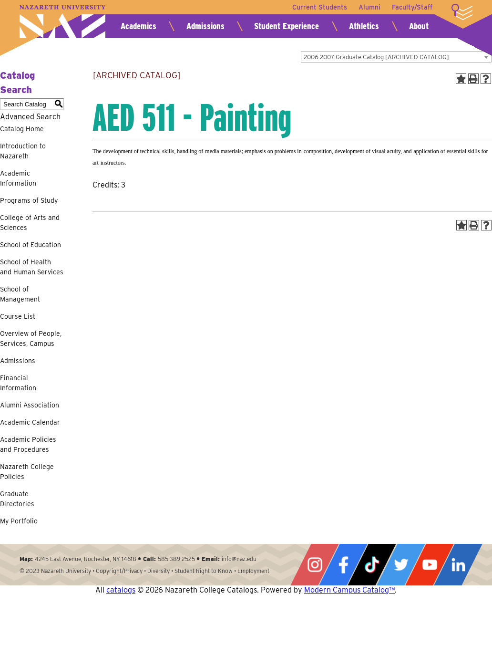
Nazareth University (62, 21)
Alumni (369, 7)
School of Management (20, 294)
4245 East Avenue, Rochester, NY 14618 (85, 559)
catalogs (120, 589)
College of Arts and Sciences (30, 222)
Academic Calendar (30, 422)
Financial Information (18, 383)
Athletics (364, 26)
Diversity (158, 570)
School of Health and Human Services (31, 267)
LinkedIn (458, 564)
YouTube (429, 564)
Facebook (343, 564)
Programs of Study (29, 200)
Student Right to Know (203, 570)
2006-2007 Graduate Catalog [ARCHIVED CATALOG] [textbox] (376, 57)
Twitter (401, 564)
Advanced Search (30, 116)
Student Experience (286, 26)
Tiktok (371, 564)
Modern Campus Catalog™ (349, 589)
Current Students (319, 7)
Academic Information (18, 178)
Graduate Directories (17, 499)
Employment (253, 570)
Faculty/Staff (412, 7)
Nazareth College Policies (27, 471)
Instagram (314, 564)
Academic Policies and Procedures (28, 444)
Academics (138, 26)
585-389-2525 (176, 559)
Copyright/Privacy (119, 570)
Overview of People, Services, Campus (31, 338)
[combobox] (396, 57)
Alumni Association (29, 405)
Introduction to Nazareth (23, 151)
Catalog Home (22, 129)
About (419, 26)
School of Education (30, 245)
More (461, 12)
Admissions (205, 26)
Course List (17, 316)
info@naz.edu (239, 559)
